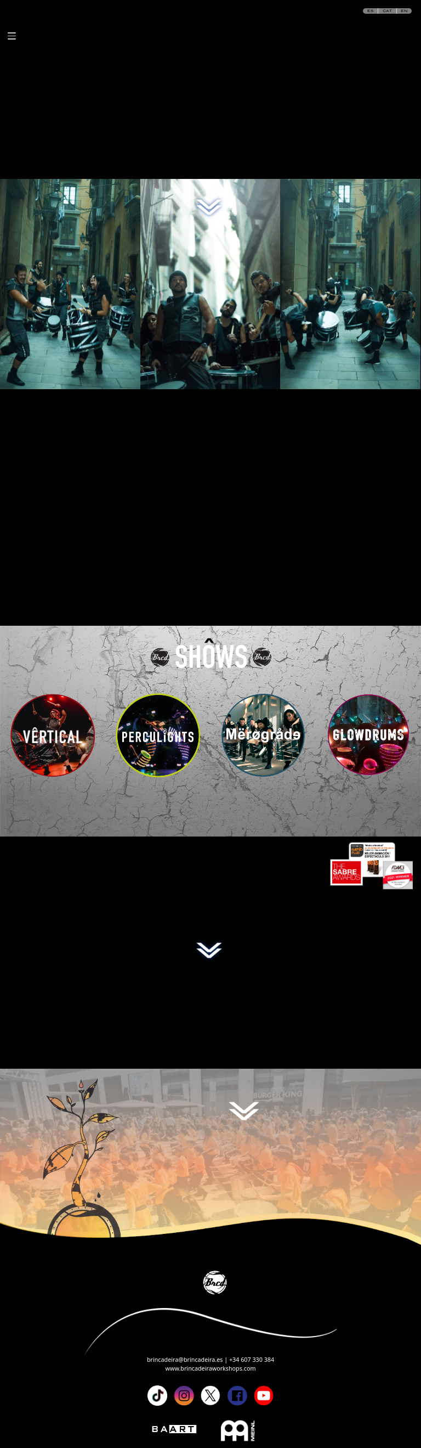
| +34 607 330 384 (249, 1359)
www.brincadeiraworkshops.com (211, 1368)
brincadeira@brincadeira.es (185, 1359)
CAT (387, 11)
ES (370, 11)
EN (404, 11)
